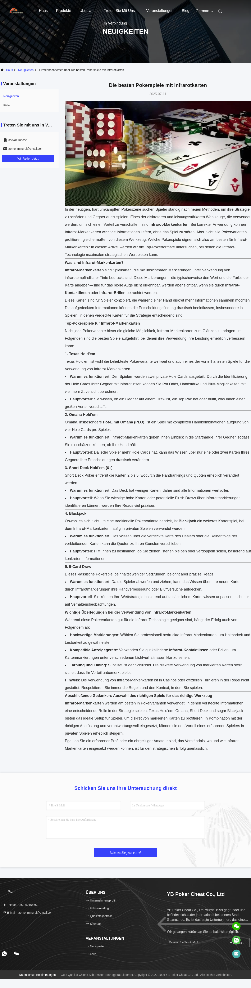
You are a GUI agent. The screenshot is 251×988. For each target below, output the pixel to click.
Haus (43, 11)
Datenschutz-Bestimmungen (37, 974)
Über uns (87, 11)
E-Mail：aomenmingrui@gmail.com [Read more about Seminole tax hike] (28, 912)
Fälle (6, 105)
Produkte (63, 11)
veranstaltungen (159, 11)
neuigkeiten (26, 70)
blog (185, 11)
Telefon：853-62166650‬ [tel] (20, 905)
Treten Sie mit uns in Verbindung (119, 13)
